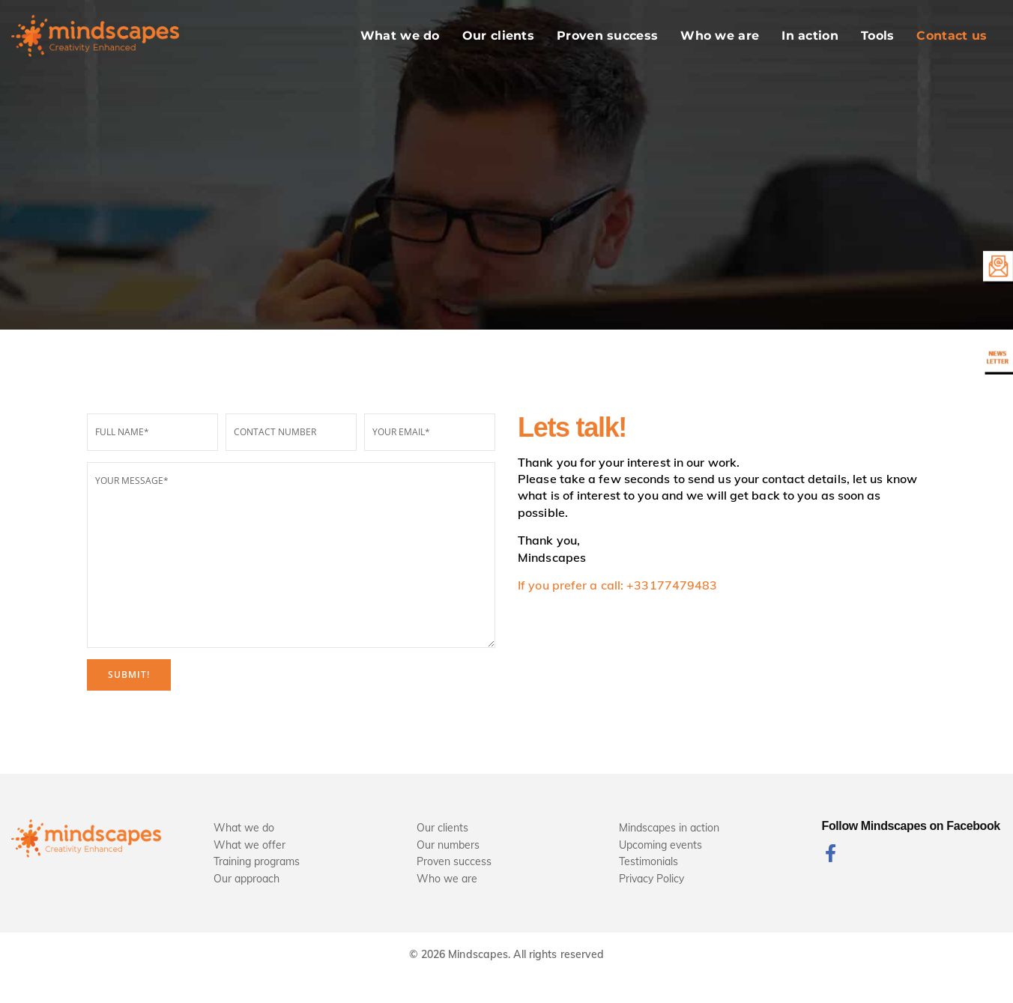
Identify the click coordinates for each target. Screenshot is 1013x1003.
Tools (878, 35)
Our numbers (448, 845)
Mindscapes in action (669, 827)
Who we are (719, 35)
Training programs (257, 861)
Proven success (607, 35)
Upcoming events (660, 845)
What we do (400, 35)
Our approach (246, 878)
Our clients (498, 35)
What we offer (249, 845)
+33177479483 (671, 585)
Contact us (951, 35)
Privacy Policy (651, 878)
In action (809, 35)
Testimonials (648, 861)
